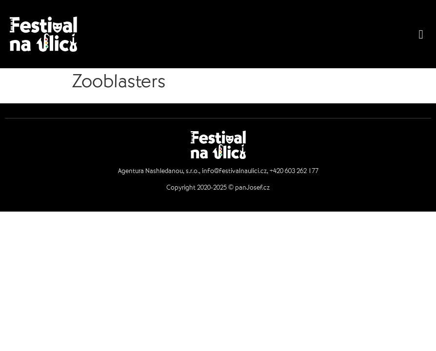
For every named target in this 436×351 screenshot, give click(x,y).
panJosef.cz (252, 188)
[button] (421, 34)
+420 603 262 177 (294, 172)
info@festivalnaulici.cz (234, 172)
